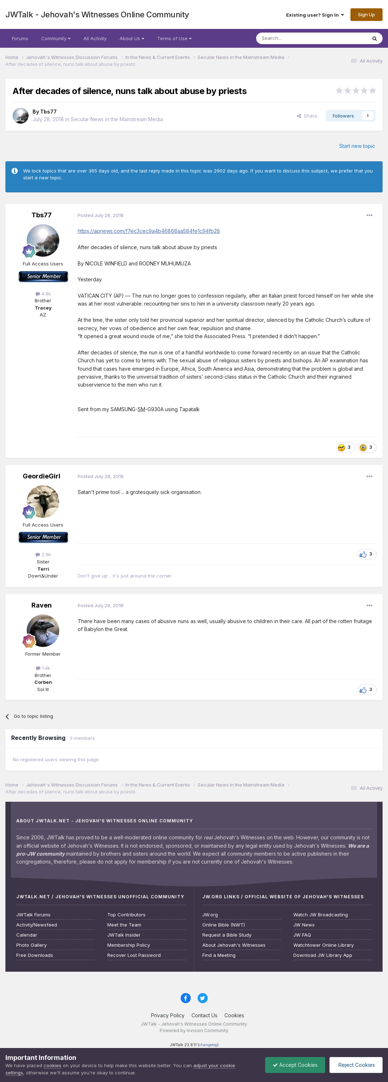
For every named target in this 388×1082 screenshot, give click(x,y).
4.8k (43, 294)
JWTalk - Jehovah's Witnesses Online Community (97, 14)
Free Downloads (34, 955)
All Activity (95, 38)
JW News (304, 925)
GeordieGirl (41, 476)
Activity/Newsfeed (36, 925)
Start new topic (357, 146)
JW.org (210, 914)
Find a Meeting (219, 955)
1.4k (43, 668)
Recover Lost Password (134, 955)
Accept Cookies (295, 1065)
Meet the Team (124, 925)
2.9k (43, 554)
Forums (20, 38)
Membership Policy (128, 945)
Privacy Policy (168, 1015)
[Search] (293, 38)
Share (307, 116)
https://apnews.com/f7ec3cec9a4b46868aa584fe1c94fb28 (149, 231)
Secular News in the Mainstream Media (117, 119)
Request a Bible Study (226, 935)
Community (55, 38)
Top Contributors (126, 914)
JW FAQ (302, 935)
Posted (101, 215)
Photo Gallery (31, 945)
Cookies (234, 1015)
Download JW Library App (322, 955)
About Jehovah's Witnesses (234, 945)
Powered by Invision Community (194, 1030)
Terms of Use (174, 38)
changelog (208, 1045)
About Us (132, 38)
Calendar (26, 935)
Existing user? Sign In (315, 15)
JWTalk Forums (33, 914)
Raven (41, 605)
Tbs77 (48, 111)
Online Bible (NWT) (223, 925)
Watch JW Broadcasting (320, 914)
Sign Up (366, 14)
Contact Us (204, 1015)
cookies (52, 1065)
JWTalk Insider (124, 935)
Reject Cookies (356, 1065)
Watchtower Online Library (323, 945)
